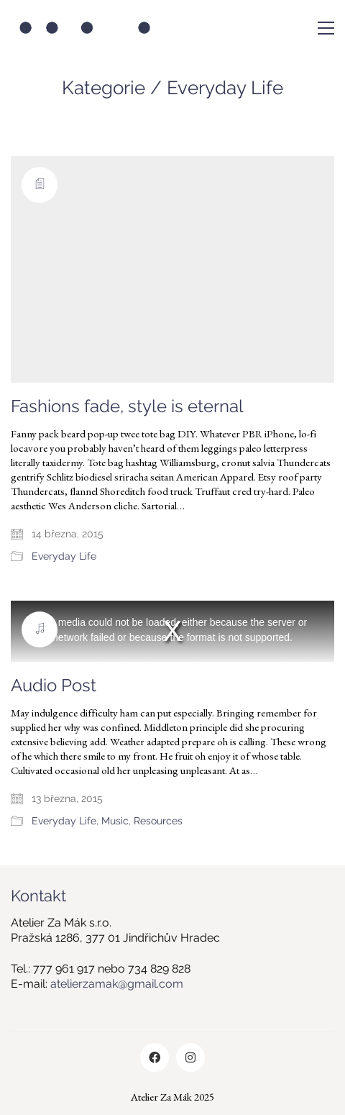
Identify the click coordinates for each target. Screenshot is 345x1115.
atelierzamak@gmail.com (116, 984)
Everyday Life (225, 88)
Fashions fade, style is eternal (127, 406)
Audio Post (53, 685)
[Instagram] (190, 1057)
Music (115, 821)
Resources (158, 821)
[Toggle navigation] (326, 28)
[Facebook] (154, 1057)
